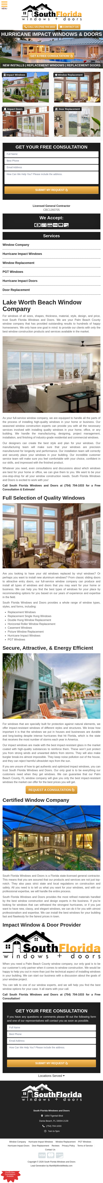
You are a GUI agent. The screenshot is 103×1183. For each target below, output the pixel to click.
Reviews (55, 1146)
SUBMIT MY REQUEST (51, 190)
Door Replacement (16, 290)
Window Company (16, 244)
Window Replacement (18, 263)
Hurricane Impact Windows (22, 254)
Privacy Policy (68, 1146)
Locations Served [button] (51, 1076)
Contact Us (69, 26)
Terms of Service (85, 1146)
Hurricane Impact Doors (20, 281)
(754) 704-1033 (74, 485)
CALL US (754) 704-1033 (39, 26)
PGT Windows (13, 271)
